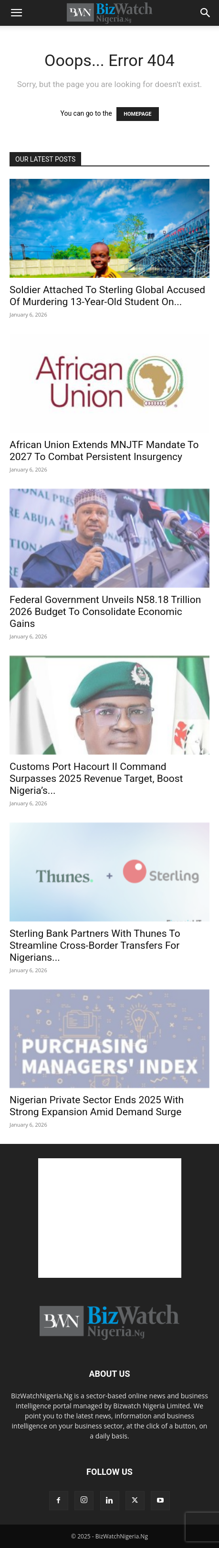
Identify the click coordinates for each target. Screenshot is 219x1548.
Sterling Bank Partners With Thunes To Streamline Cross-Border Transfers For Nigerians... (95, 945)
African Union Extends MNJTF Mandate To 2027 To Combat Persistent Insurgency (104, 450)
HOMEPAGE (137, 114)
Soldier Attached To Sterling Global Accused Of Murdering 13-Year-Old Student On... (107, 295)
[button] (16, 13)
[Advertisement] (109, 1218)
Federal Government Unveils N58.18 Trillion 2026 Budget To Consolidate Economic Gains (105, 611)
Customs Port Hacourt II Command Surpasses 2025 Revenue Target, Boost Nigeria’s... (96, 778)
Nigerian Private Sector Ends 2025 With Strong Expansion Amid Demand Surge (97, 1106)
